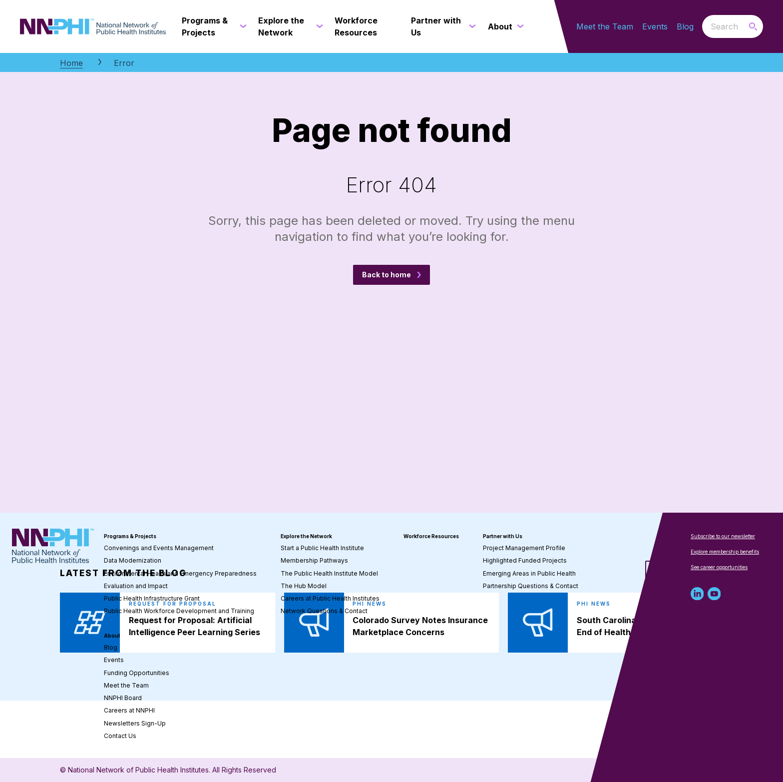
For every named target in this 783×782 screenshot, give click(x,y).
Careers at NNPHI (129, 710)
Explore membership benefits (725, 552)
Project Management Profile (524, 548)
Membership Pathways (314, 560)
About (112, 636)
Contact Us (120, 736)
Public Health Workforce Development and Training (179, 611)
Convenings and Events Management (159, 548)
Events (655, 26)
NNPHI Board (123, 698)
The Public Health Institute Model (329, 573)
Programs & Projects (130, 536)
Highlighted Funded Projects (525, 560)
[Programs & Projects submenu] (241, 26)
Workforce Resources (431, 536)
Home (71, 63)
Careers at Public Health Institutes (330, 598)
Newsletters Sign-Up (135, 723)
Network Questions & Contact (324, 611)
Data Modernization (132, 560)
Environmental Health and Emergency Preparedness (180, 573)
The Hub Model (304, 586)
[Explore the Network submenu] (318, 26)
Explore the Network (306, 536)
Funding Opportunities (136, 673)
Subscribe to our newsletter (723, 536)
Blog (685, 26)
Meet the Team (604, 26)
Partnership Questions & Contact (530, 586)
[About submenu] (518, 26)
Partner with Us (502, 536)
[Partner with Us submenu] (470, 26)
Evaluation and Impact (136, 586)
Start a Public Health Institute (322, 548)
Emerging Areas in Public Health (529, 573)
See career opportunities (719, 567)
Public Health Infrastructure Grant (152, 598)
